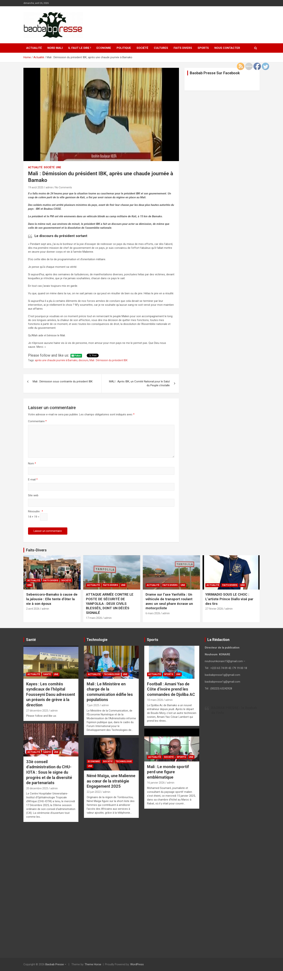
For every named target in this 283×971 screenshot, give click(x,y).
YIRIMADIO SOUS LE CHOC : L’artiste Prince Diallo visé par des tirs (229, 599)
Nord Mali (55, 48)
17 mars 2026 (94, 617)
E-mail (33, 479)
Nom (32, 463)
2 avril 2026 (32, 608)
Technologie (112, 674)
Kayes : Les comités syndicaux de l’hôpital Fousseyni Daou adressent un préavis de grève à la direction (50, 694)
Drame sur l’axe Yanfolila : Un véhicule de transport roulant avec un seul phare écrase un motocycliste (169, 601)
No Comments (63, 187)
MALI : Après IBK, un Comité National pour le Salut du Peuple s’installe (139, 383)
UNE (58, 167)
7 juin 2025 (93, 705)
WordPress (137, 964)
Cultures (161, 48)
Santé (47, 674)
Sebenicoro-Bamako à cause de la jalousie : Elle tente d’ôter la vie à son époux (51, 599)
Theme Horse (93, 964)
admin (49, 187)
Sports (203, 48)
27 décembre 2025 (37, 710)
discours (83, 360)
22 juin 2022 (94, 791)
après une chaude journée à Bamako (56, 360)
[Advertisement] (50, 889)
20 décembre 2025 (37, 788)
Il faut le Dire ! (79, 48)
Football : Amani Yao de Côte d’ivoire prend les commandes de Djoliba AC (171, 689)
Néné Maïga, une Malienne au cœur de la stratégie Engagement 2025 (111, 781)
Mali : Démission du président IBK (108, 360)
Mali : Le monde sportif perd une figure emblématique (168, 772)
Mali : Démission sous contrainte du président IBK (63, 381)
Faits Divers (183, 48)
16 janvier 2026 (156, 782)
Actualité (34, 48)
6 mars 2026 (153, 613)
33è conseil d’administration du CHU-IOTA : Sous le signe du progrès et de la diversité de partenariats (49, 772)
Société (142, 48)
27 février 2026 (214, 608)
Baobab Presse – (56, 964)
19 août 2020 (35, 187)
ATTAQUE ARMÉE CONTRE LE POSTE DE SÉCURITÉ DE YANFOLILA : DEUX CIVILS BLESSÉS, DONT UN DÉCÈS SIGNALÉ (109, 603)
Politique (124, 48)
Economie (103, 48)
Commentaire (37, 421)
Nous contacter (227, 48)
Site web (33, 495)
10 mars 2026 (155, 699)
